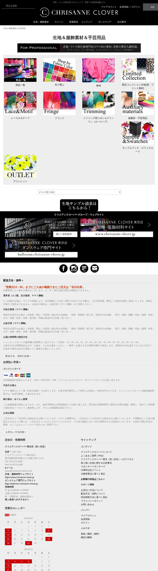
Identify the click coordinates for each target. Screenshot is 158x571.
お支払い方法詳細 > (15, 405)
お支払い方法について (92, 464)
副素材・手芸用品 (137, 118)
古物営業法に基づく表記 (93, 447)
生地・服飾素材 (42, 22)
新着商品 (73, 22)
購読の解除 (86, 511)
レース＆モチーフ (20, 118)
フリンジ (59, 118)
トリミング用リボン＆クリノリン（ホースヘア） (98, 120)
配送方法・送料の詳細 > (18, 329)
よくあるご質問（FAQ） (93, 429)
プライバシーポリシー (92, 474)
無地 (98, 85)
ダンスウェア (106, 22)
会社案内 (121, 22)
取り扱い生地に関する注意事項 (96, 437)
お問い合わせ (87, 478)
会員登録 (124, 7)
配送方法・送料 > (13, 254)
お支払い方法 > (12, 335)
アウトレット (59, 151)
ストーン (60, 22)
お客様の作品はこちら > (93, 453)
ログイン (135, 7)
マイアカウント (109, 7)
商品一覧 (20, 85)
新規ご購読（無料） (91, 507)
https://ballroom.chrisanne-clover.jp (21, 457)
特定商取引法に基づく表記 (94, 471)
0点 (150, 6)
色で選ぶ (59, 84)
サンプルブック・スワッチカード (20, 153)
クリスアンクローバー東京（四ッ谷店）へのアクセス (107, 433)
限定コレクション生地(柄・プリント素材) (138, 86)
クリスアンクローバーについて (96, 426)
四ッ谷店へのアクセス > (17, 473)
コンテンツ (88, 22)
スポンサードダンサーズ (93, 440)
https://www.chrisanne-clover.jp (19, 451)
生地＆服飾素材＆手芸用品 (14, 28)
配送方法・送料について (93, 467)
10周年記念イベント (91, 444)
